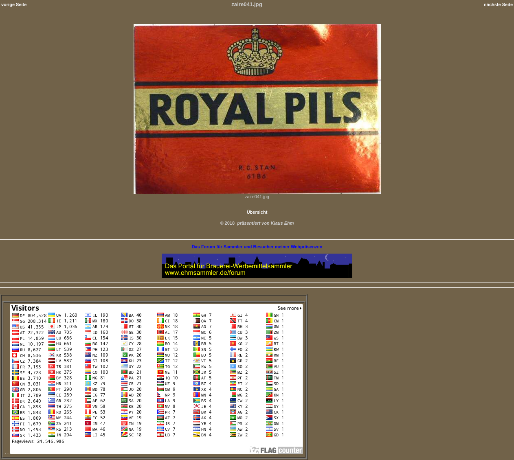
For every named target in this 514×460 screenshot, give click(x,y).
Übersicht (257, 212)
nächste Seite (498, 4)
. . (154, 452)
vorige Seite (13, 4)
